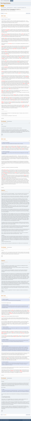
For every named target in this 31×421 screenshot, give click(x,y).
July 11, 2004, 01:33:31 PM (4, 17)
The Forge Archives (5, 3)
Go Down (2, 13)
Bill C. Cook (3, 295)
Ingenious (3, 190)
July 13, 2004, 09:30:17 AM (4, 191)
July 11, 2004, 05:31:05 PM (4, 122)
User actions (28, 13)
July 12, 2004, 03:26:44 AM (4, 140)
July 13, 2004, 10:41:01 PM (4, 379)
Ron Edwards (3, 121)
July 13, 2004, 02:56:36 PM (4, 248)
